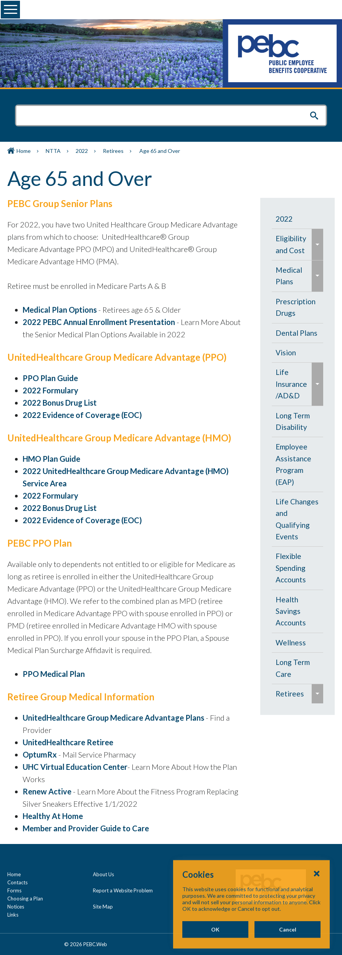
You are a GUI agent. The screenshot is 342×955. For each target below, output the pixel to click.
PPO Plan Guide (50, 378)
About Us (103, 874)
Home (24, 151)
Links (12, 915)
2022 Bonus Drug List (60, 402)
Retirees (113, 151)
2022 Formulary (50, 390)
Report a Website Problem (123, 890)
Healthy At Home (53, 816)
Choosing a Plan (25, 898)
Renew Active (47, 791)
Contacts (17, 882)
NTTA (53, 151)
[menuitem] (297, 219)
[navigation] (297, 456)
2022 (82, 151)
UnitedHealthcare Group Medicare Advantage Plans (113, 717)
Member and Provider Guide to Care (86, 828)
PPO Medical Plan (54, 673)
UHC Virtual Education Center (75, 766)
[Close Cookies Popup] (317, 900)
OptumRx (40, 754)
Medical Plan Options (60, 309)
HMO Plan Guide (51, 458)
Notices (15, 907)
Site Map (103, 907)
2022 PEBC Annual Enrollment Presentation (99, 322)
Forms (14, 890)
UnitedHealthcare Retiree (68, 742)
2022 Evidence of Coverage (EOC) (82, 414)
